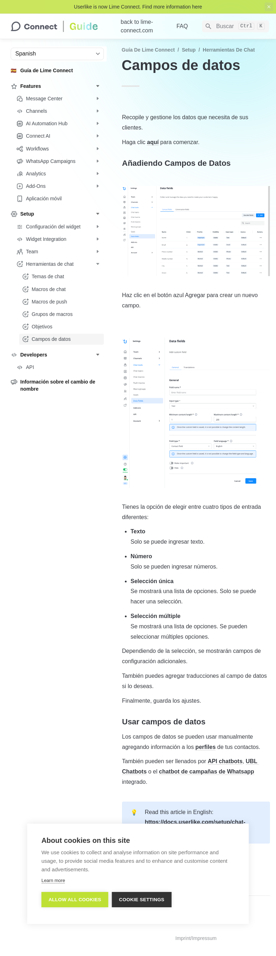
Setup (189, 50)
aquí (153, 142)
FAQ (182, 26)
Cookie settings (142, 899)
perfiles (205, 747)
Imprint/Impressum (196, 938)
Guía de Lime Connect (148, 50)
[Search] (235, 26)
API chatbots (225, 761)
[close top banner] (269, 6)
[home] (60, 26)
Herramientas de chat (229, 50)
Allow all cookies (74, 899)
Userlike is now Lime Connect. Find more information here (138, 7)
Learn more (53, 880)
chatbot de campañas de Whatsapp (206, 772)
